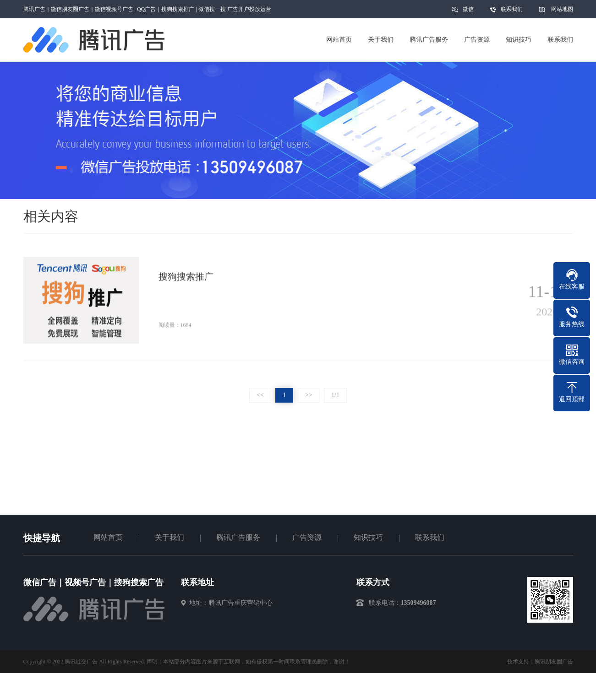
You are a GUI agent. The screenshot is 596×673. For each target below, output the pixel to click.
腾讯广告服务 (238, 537)
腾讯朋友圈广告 (554, 661)
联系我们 (512, 9)
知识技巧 (368, 537)
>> (308, 395)
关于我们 (169, 537)
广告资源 (307, 537)
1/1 (335, 395)
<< (260, 395)
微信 (468, 12)
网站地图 (562, 9)
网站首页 (108, 537)
